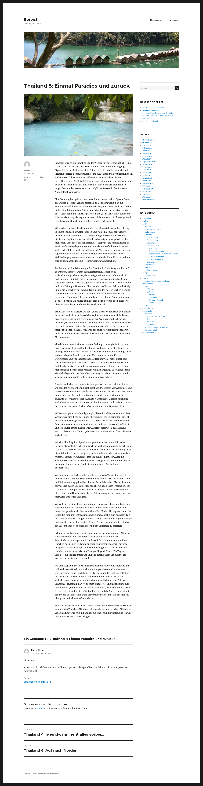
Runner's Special (156, 300)
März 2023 (146, 159)
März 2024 (146, 151)
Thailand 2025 (153, 262)
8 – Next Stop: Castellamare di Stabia (157, 113)
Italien (145, 278)
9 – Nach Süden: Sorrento (153, 108)
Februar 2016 (147, 183)
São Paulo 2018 (151, 330)
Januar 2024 (147, 156)
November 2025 (148, 140)
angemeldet (40, 708)
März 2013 (146, 197)
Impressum (173, 20)
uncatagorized (148, 333)
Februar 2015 (147, 189)
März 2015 (146, 186)
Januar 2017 (147, 178)
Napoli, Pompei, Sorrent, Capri (157, 281)
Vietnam (148, 267)
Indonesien (149, 226)
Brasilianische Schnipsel (157, 316)
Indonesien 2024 (154, 229)
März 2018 (146, 172)
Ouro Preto (151, 324)
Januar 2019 (147, 167)
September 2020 (149, 162)
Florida (152, 295)
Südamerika (147, 311)
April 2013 (146, 194)
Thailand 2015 (152, 237)
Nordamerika (147, 284)
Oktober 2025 (148, 143)
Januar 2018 (147, 175)
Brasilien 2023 (152, 322)
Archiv (145, 221)
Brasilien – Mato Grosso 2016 (157, 327)
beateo (27, 170)
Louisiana (153, 297)
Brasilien (148, 314)
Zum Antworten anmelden (37, 682)
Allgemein (146, 218)
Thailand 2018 (152, 240)
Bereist (30, 19)
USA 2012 (150, 289)
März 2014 (146, 192)
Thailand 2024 (153, 248)
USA (146, 286)
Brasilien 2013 (152, 319)
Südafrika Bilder (157, 256)
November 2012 (148, 200)
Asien (26, 177)
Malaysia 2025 (150, 232)
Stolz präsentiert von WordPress (45, 774)
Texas (151, 303)
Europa (145, 273)
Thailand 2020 (153, 246)
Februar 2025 (147, 148)
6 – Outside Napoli (150, 121)
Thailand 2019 (152, 243)
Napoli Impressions (150, 110)
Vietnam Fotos (157, 259)
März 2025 (146, 145)
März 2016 (146, 181)
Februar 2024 (147, 153)
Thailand (32, 177)
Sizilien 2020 (150, 275)
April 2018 (146, 170)
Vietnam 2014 (152, 270)
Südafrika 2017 (148, 308)
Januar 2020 (147, 164)
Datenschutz (157, 20)
